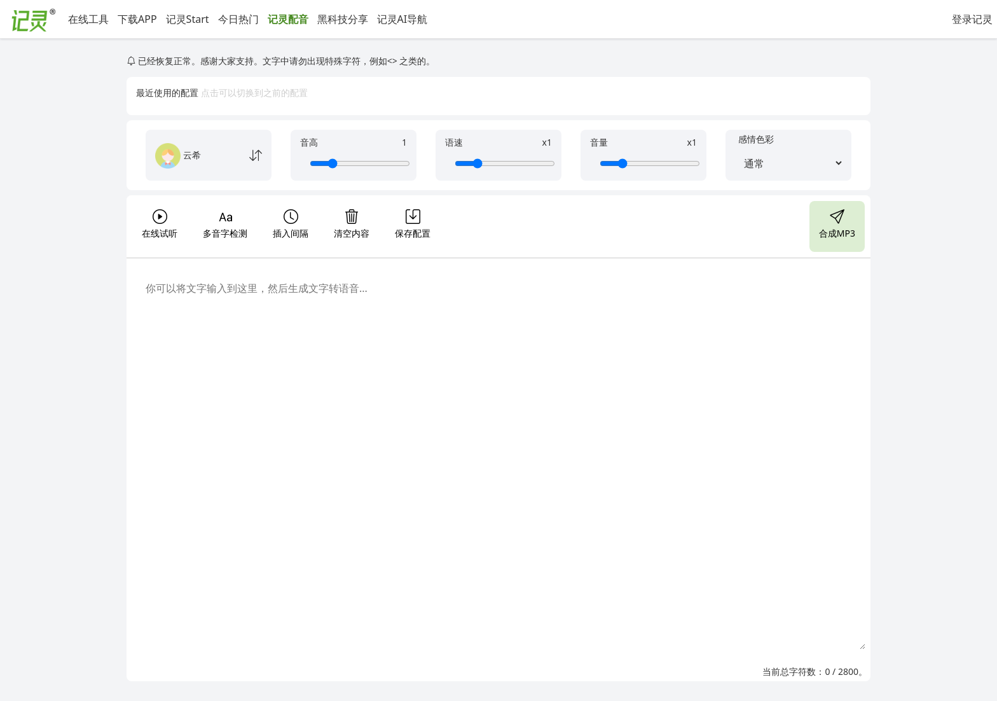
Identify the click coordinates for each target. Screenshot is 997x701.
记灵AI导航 (402, 19)
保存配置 (412, 222)
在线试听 (159, 222)
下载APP (137, 19)
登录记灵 (972, 19)
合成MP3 (837, 222)
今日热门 (238, 19)
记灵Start (187, 19)
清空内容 (351, 222)
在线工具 (88, 19)
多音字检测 (225, 222)
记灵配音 (288, 19)
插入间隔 (290, 222)
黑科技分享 (342, 19)
